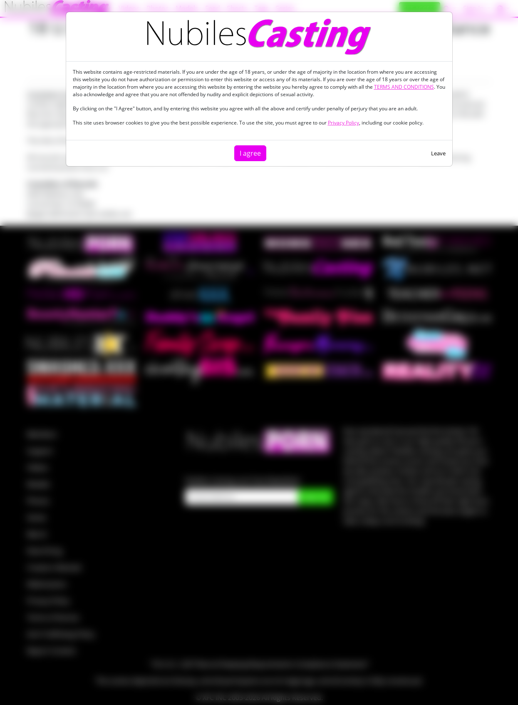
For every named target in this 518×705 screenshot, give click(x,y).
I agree (250, 153)
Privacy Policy (343, 122)
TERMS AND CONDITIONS (404, 86)
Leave (438, 153)
